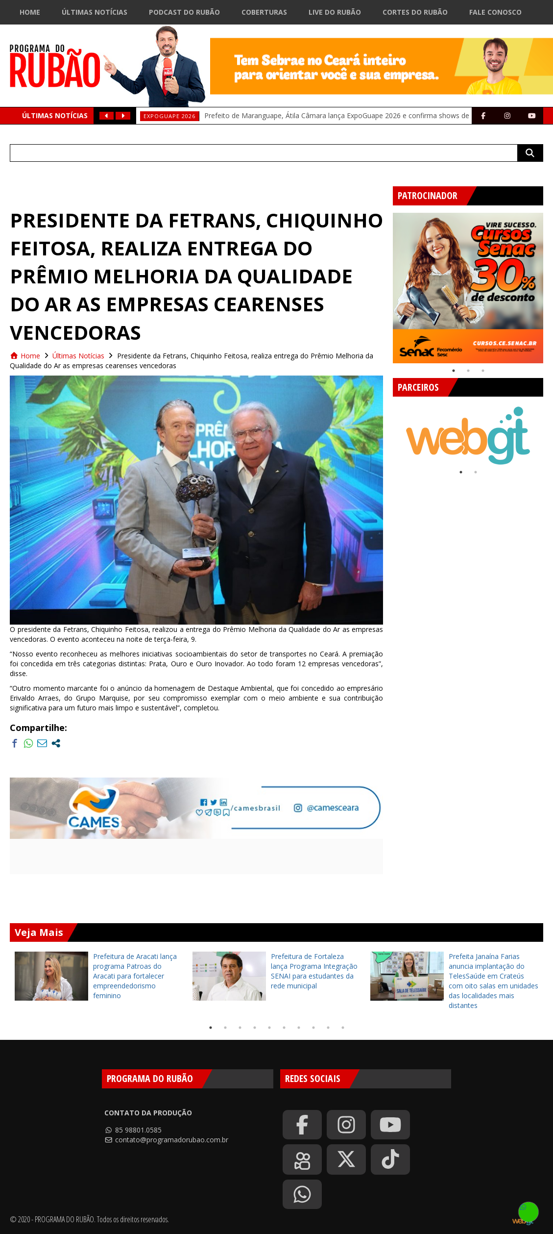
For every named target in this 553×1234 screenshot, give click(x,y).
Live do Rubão (335, 12)
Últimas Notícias (94, 12)
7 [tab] (299, 1028)
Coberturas (264, 12)
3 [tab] (483, 371)
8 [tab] (313, 1028)
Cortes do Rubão (415, 12)
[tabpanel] (468, 288)
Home (30, 12)
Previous (385, 284)
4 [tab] (255, 1028)
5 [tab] (269, 1028)
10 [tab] (343, 1028)
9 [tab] (328, 1028)
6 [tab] (284, 1028)
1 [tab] (453, 371)
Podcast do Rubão (184, 12)
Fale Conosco (495, 12)
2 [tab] (468, 371)
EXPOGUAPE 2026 (169, 116)
